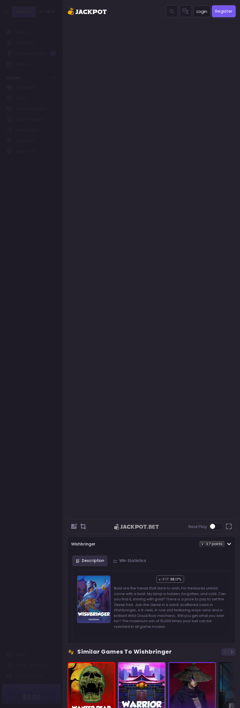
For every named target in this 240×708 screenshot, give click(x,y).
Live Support (24, 676)
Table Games (25, 109)
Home (17, 32)
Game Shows (25, 119)
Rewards (20, 43)
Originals (21, 87)
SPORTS (47, 11)
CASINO (24, 11)
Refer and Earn (27, 665)
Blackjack (21, 130)
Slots (16, 98)
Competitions (31, 53)
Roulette (20, 141)
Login (202, 11)
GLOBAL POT (31, 688)
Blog (16, 655)
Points (17, 64)
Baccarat (21, 151)
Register (223, 11)
